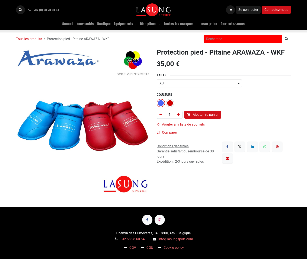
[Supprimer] (161, 115)
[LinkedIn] (252, 147)
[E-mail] (227, 158)
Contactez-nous (276, 10)
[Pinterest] (277, 147)
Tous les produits (29, 39)
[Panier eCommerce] (230, 9)
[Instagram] (160, 220)
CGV (132, 248)
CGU (149, 248)
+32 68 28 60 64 (132, 239)
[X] (240, 147)
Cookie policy (174, 248)
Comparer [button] (167, 132)
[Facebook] (227, 147)
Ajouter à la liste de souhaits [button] (181, 124)
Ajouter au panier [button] (203, 115)
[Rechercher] (286, 39)
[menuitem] (68, 24)
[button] (20, 9)
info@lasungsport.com (175, 239)
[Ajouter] (178, 115)
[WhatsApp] (265, 147)
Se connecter (248, 10)
